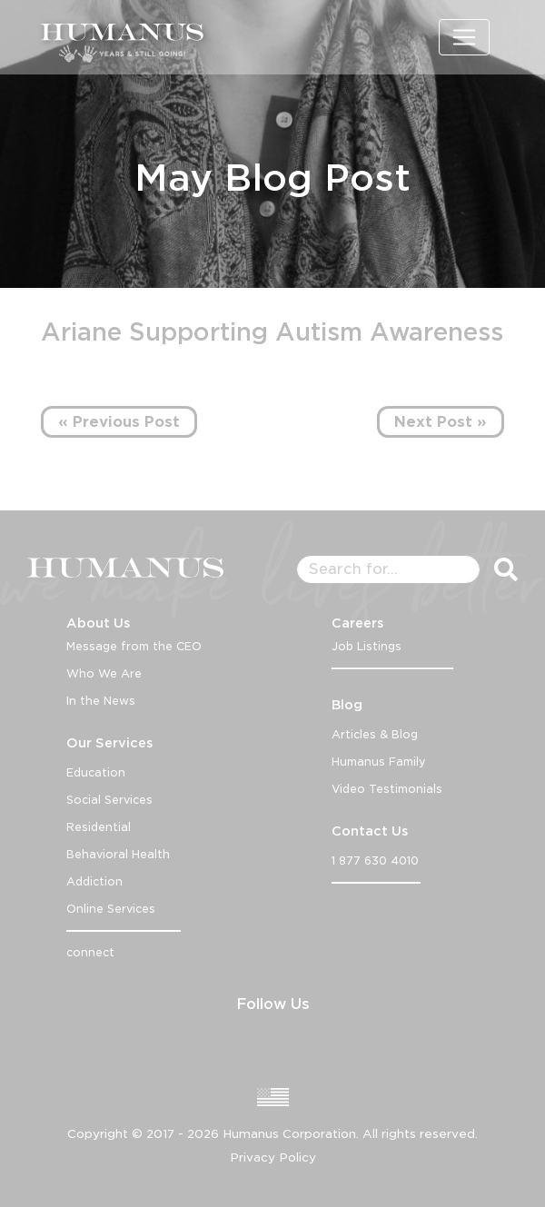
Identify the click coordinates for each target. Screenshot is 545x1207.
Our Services (109, 743)
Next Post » (440, 421)
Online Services (110, 908)
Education (95, 772)
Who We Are (104, 673)
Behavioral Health (118, 854)
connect (90, 952)
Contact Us (370, 831)
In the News (100, 700)
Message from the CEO (134, 646)
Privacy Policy (273, 1157)
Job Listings (366, 646)
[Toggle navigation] (464, 37)
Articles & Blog (375, 734)
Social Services (109, 799)
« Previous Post (119, 421)
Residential (98, 827)
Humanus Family (379, 761)
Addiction (94, 881)
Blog (347, 704)
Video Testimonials (387, 789)
